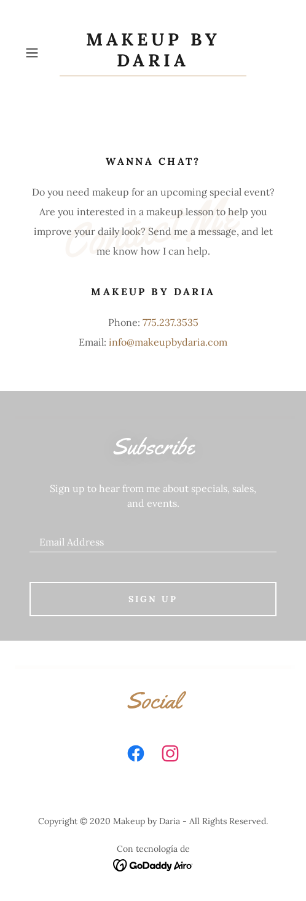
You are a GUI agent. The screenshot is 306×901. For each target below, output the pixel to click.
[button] (40, 53)
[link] (153, 53)
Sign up (153, 599)
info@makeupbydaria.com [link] (168, 342)
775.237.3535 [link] (170, 322)
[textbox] (153, 536)
